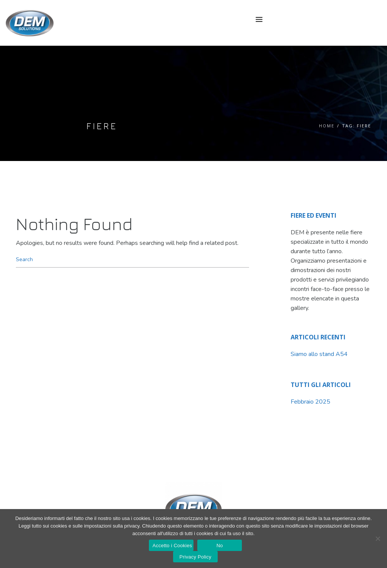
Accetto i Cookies (172, 545)
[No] (377, 538)
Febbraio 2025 (310, 402)
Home (326, 125)
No (220, 545)
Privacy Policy (195, 557)
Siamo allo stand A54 (319, 354)
